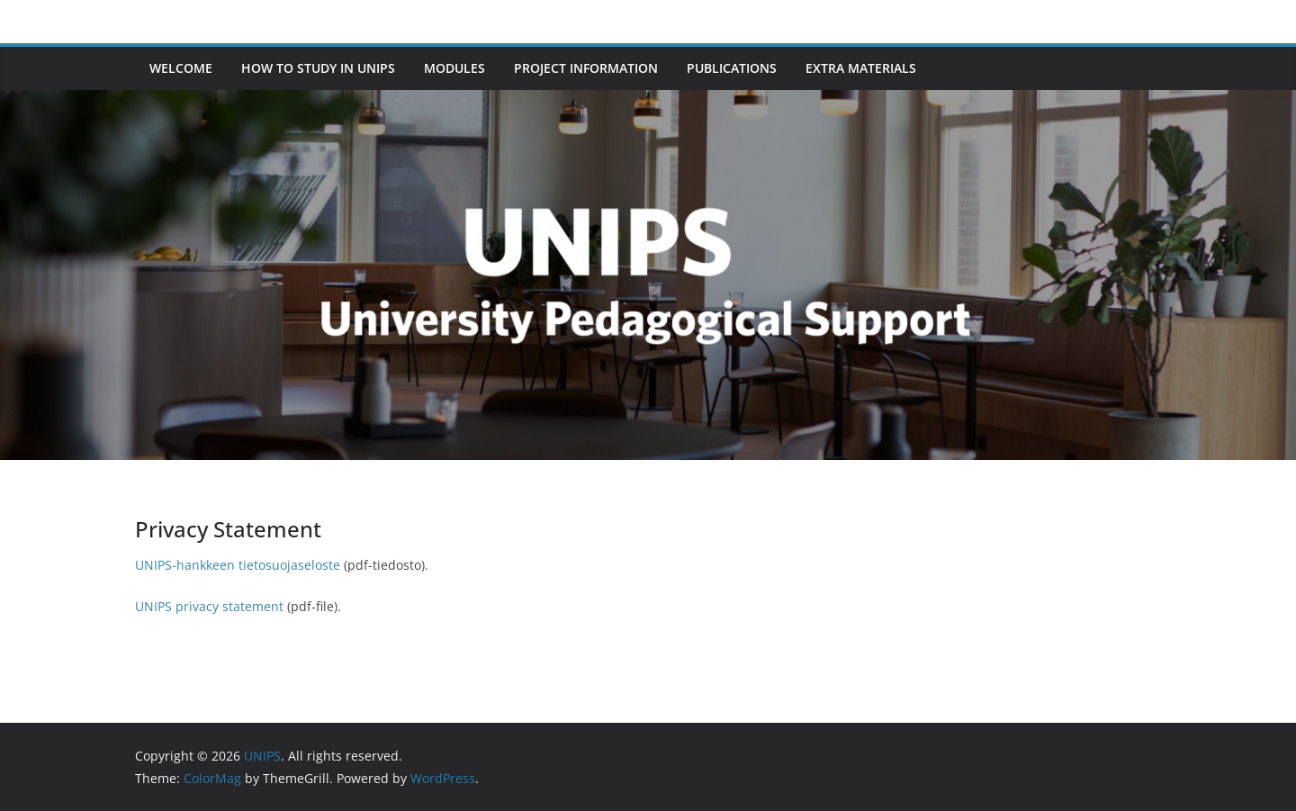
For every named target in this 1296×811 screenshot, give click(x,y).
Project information (586, 68)
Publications (732, 68)
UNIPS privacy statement (209, 606)
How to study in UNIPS (318, 68)
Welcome (180, 68)
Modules (454, 68)
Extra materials (861, 68)
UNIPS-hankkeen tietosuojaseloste (237, 564)
